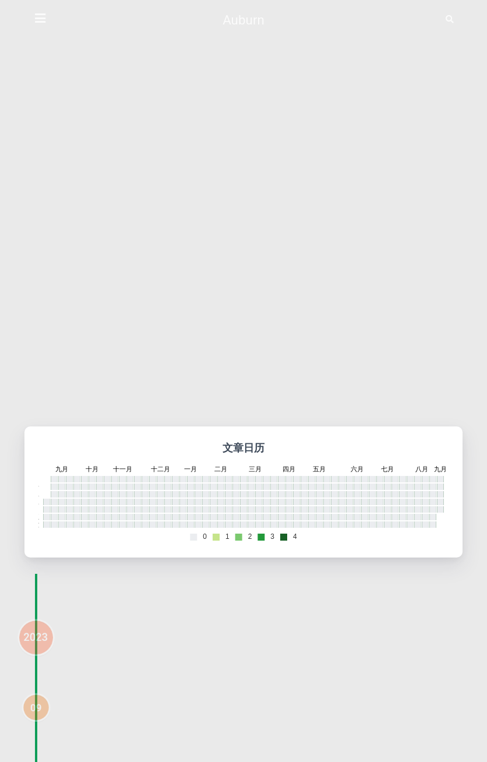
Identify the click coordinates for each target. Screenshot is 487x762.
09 (36, 720)
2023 (35, 650)
